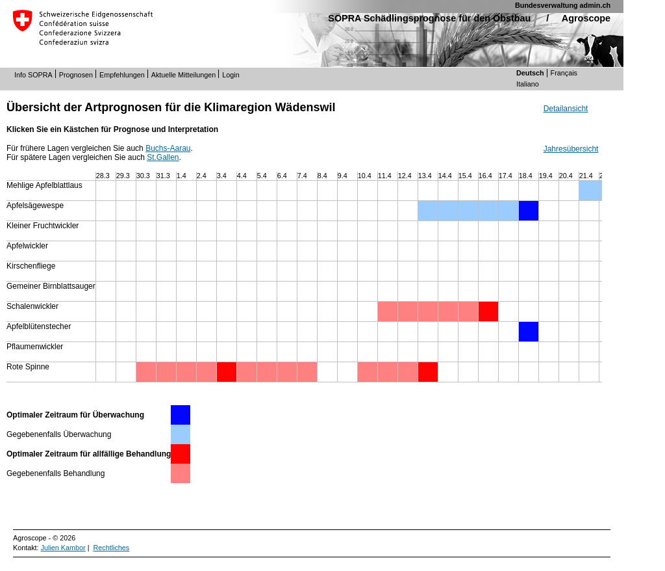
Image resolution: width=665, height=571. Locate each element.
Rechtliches (111, 547)
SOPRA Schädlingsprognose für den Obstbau (429, 18)
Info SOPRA (33, 75)
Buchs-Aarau (167, 148)
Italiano (527, 84)
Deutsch (530, 73)
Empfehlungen (122, 75)
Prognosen (76, 75)
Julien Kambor (63, 547)
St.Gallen (163, 157)
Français (564, 73)
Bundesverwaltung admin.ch (562, 5)
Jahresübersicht (571, 148)
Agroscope (586, 18)
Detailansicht (566, 108)
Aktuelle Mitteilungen (183, 75)
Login (230, 75)
